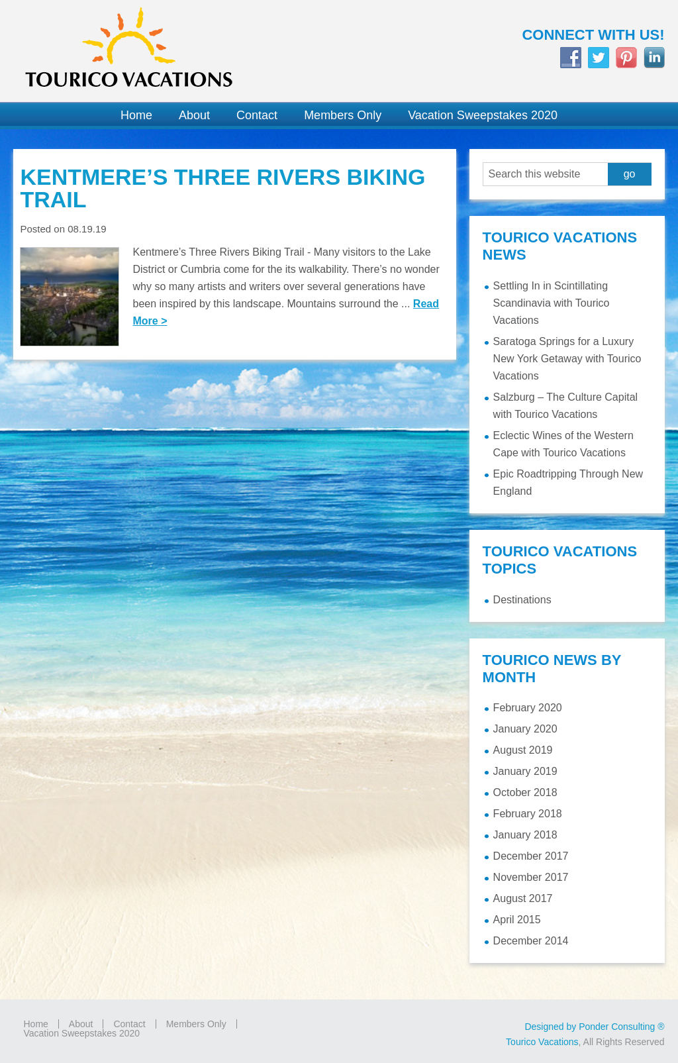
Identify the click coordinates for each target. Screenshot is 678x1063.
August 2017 (523, 898)
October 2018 (525, 792)
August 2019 (523, 750)
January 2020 (525, 728)
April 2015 (517, 919)
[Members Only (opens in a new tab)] (343, 115)
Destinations (522, 599)
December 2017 (531, 856)
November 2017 (531, 877)
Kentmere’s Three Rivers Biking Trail (222, 188)
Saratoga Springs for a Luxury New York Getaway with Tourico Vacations (567, 358)
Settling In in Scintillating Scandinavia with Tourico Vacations (551, 303)
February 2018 (527, 813)
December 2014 (531, 940)
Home (35, 1024)
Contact (129, 1024)
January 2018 (525, 834)
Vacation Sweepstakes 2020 (81, 1033)
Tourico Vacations (169, 51)
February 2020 (527, 707)
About (81, 1024)
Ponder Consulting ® (621, 1026)
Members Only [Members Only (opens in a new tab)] (196, 1024)
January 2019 (525, 771)
